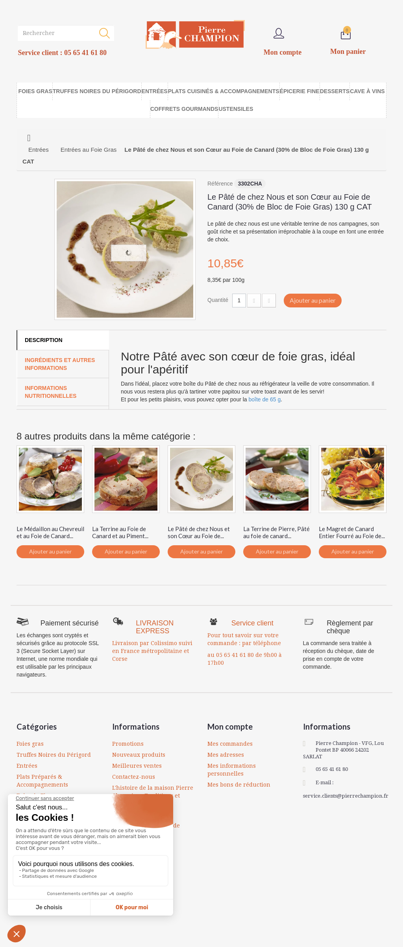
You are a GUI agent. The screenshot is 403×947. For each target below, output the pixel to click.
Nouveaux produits (138, 755)
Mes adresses (225, 755)
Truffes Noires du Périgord (54, 755)
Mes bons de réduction (238, 785)
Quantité (217, 300)
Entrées (27, 766)
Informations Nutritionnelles (50, 392)
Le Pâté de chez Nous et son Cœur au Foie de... (199, 532)
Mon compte (230, 726)
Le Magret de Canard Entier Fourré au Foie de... (352, 532)
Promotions (128, 744)
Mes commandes (230, 744)
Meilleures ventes (137, 766)
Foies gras (30, 744)
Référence (220, 183)
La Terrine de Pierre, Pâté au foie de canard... (276, 532)
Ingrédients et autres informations (60, 364)
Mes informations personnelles (231, 770)
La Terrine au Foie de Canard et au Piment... (120, 532)
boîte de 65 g (265, 399)
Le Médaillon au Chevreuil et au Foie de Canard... (50, 532)
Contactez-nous (133, 777)
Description (44, 340)
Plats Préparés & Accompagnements (42, 781)
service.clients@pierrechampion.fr (345, 796)
